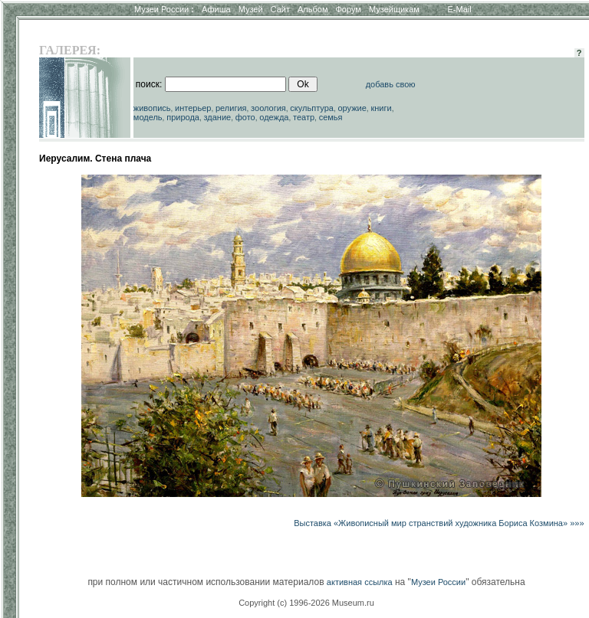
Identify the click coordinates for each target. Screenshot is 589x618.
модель (148, 117)
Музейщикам (394, 9)
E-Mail (460, 9)
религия (231, 108)
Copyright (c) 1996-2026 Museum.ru (306, 602)
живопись (152, 108)
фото (245, 117)
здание (217, 117)
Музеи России (164, 9)
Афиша (216, 9)
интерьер (193, 108)
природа (182, 117)
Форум (347, 9)
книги (380, 108)
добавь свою (391, 84)
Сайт (280, 9)
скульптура (312, 108)
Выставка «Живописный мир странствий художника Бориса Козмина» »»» (439, 523)
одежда (273, 117)
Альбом (312, 9)
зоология (268, 108)
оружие (352, 108)
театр (303, 117)
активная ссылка (360, 582)
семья (331, 117)
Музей (251, 9)
